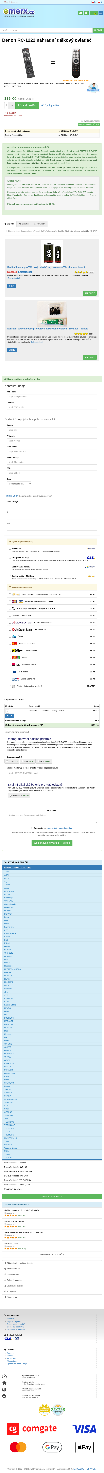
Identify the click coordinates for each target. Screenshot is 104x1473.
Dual (6, 920)
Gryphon (8, 956)
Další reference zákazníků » (52, 1254)
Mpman (7, 1034)
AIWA (6, 872)
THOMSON (9, 1135)
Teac (6, 1119)
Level (6, 1011)
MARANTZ (8, 1021)
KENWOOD (9, 998)
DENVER (8, 914)
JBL (5, 992)
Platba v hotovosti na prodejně (52, 686)
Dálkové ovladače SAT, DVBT (16, 1176)
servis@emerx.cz (11, 2)
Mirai (6, 1031)
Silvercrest (8, 1102)
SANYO (7, 1089)
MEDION (8, 1028)
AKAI (6, 875)
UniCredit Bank (52, 629)
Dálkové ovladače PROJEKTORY (18, 1171)
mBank (52, 657)
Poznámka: (52, 810)
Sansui (7, 1086)
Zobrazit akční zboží (52, 1196)
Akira (6, 878)
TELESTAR (9, 1128)
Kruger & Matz (10, 1005)
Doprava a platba (14, 1321)
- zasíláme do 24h (18, 1263)
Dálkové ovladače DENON (89, 124)
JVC (6, 995)
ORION (7, 1060)
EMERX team (10, 933)
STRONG (8, 1112)
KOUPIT (90, 293)
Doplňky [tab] (9, 223)
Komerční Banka (52, 664)
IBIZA (6, 985)
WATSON (8, 1145)
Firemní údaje (28, 496)
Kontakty (10, 1319)
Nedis (6, 1041)
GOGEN (7, 950)
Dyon (6, 924)
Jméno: (10, 425)
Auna (6, 888)
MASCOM (8, 1024)
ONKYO (7, 1047)
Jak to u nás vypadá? (16, 1324)
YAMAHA (8, 1157)
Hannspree (9, 966)
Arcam (7, 885)
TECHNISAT (9, 1125)
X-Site (6, 1151)
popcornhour (9, 1073)
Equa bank (52, 615)
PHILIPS (8, 1067)
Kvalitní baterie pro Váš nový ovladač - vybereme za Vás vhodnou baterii (46, 267)
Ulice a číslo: (12, 447)
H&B (6, 959)
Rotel (6, 1080)
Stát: (9, 479)
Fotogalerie (10, 1291)
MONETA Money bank (52, 622)
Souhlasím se (52, 828)
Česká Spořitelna (52, 678)
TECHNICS (9, 1122)
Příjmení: (11, 436)
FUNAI (7, 943)
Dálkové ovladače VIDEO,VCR (17, 1185)
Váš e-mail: (12, 392)
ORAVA (7, 1057)
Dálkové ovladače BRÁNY (15, 1163)
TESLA (7, 1132)
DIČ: (9, 523)
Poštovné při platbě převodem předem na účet (52, 608)
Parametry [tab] (39, 223)
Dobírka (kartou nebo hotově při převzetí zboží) (52, 594)
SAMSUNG (9, 1083)
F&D (6, 940)
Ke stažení (11, 1358)
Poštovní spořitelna (52, 643)
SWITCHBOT (10, 1115)
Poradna (10, 1353)
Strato (6, 1109)
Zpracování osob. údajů (17, 1364)
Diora (6, 917)
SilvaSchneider (10, 1099)
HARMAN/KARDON (12, 969)
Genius (7, 946)
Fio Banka (52, 671)
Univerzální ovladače (13, 1189)
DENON (7, 911)
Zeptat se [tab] (24, 223)
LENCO (7, 1008)
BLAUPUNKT (10, 891)
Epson (7, 937)
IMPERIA (8, 989)
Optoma (7, 1050)
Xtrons (7, 1154)
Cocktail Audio (10, 904)
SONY (7, 1106)
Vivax (6, 1141)
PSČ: (9, 468)
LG (5, 1015)
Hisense (7, 972)
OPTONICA (9, 1054)
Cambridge (9, 898)
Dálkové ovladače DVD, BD (15, 1167)
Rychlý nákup (50, 105)
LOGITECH (9, 1018)
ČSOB (52, 636)
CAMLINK (8, 901)
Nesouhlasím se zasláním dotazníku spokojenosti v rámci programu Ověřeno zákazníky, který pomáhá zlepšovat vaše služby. (52, 833)
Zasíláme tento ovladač (76, 80)
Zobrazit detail (14, 278)
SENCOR (8, 1092)
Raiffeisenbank (52, 650)
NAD (6, 1037)
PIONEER (8, 1070)
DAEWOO (8, 907)
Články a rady (11, 1297)
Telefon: (10, 403)
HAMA (7, 963)
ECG (6, 930)
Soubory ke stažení (13, 1285)
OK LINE (8, 1044)
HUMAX (7, 979)
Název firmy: (12, 502)
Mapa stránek (12, 1361)
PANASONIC (9, 1063)
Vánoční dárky (11, 1274)
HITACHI (8, 976)
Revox (7, 1076)
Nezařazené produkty (16, 1329)
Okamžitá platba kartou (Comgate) (52, 601)
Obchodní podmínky (15, 1327)
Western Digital (10, 1148)
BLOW (7, 894)
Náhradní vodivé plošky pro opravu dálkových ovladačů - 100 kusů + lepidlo (47, 328)
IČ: (8, 512)
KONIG (7, 1002)
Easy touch (9, 927)
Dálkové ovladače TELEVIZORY (17, 1180)
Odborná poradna (13, 1280)
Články (10, 1356)
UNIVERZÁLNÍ (10, 1138)
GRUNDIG (8, 953)
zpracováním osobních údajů (59, 828)
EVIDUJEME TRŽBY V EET (85, 1469)
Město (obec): (13, 457)
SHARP (7, 1096)
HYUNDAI (8, 982)
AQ (5, 881)
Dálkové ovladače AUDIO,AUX (17, 867)
